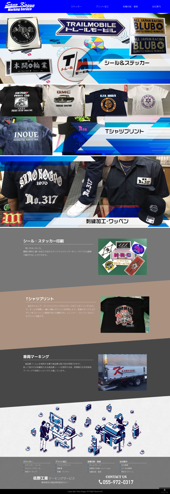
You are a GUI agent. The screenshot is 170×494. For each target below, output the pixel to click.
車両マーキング (31, 471)
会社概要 (124, 465)
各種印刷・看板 (130, 6)
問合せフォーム (127, 471)
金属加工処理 (100, 468)
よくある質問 (126, 468)
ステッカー (76, 6)
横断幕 (59, 468)
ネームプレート (95, 465)
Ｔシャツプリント (64, 465)
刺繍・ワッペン (63, 471)
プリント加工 (102, 6)
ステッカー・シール (33, 465)
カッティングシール (33, 468)
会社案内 (156, 6)
